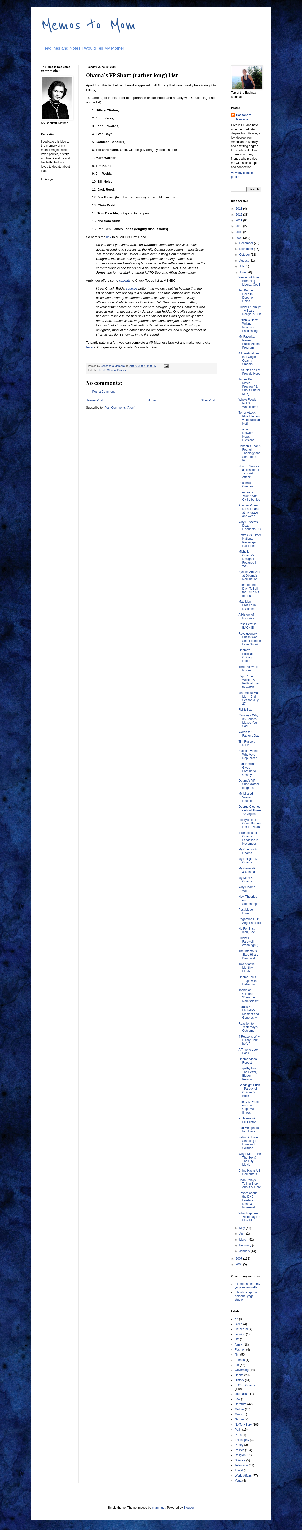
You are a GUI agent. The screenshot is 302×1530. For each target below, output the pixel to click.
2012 (239, 214)
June (242, 272)
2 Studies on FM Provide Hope (249, 372)
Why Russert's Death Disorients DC (249, 525)
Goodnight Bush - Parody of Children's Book (249, 1091)
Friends (240, 1360)
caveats (124, 280)
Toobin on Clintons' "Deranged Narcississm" (248, 995)
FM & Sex (245, 710)
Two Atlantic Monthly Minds (246, 967)
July (242, 266)
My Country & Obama (247, 851)
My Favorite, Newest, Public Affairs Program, (248, 342)
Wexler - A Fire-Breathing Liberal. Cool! (249, 281)
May (242, 1228)
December (246, 243)
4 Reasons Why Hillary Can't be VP (249, 1040)
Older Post (208, 400)
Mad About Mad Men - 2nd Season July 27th (248, 698)
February (245, 1245)
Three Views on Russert (248, 668)
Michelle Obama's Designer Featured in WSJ (247, 559)
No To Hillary (243, 1424)
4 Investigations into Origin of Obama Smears (248, 359)
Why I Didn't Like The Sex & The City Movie (249, 1159)
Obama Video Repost (247, 1061)
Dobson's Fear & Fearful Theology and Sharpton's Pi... (249, 453)
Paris (238, 1435)
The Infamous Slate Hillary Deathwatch (248, 955)
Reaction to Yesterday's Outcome (247, 1027)
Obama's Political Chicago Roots (245, 655)
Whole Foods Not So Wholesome (248, 403)
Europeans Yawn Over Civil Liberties (249, 496)
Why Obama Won (246, 889)
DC (237, 1339)
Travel (239, 1470)
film (237, 1354)
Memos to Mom (88, 26)
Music (239, 1414)
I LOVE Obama (106, 370)
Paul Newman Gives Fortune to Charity (247, 769)
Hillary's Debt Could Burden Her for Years (249, 823)
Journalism (242, 1394)
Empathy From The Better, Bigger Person (248, 1074)
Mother (239, 1409)
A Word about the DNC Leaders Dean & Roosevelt (247, 1201)
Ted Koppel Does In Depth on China (246, 296)
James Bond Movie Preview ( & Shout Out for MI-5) (249, 387)
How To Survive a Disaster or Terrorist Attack (248, 472)
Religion (240, 1455)
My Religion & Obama (247, 860)
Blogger (189, 1508)
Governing (242, 1370)
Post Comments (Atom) (120, 408)
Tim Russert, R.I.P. (246, 743)
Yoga (238, 1480)
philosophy (242, 1440)
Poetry (239, 1445)
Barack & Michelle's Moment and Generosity (248, 1012)
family (239, 1344)
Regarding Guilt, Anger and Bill (249, 921)
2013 (239, 208)
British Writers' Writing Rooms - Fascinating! (248, 325)
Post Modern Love (246, 911)
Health (239, 1375)
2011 (239, 220)
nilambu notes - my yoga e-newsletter (247, 1285)
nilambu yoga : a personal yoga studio (246, 1296)
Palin (238, 1430)
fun (237, 1365)
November (246, 249)
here (89, 347)
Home (152, 400)
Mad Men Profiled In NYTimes (247, 605)
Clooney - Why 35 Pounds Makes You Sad (248, 721)
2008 (239, 238)
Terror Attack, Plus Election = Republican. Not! (249, 418)
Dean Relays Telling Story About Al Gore (249, 1183)
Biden (239, 1324)
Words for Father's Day (248, 734)
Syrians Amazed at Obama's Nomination (249, 575)
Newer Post (95, 400)
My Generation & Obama (248, 870)
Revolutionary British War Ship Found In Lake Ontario (249, 639)
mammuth (158, 1508)
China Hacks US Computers (249, 1172)
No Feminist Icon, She (246, 930)
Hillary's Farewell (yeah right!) (248, 941)
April (242, 1234)
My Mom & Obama (245, 879)
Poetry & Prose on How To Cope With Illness (248, 1107)
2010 (239, 226)
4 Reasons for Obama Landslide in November (248, 838)
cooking (240, 1334)
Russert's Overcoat (246, 484)
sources (132, 288)
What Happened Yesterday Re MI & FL (249, 1217)
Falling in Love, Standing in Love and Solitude (248, 1143)
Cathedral (241, 1329)
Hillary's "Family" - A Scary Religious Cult (249, 311)
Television (241, 1465)
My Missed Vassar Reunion (245, 797)
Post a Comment (103, 392)
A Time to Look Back (248, 1051)
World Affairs (243, 1476)
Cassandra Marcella (243, 117)
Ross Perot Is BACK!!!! (247, 626)
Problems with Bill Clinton (247, 1120)
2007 (239, 1258)
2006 (239, 1264)
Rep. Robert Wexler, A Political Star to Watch (248, 682)
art (236, 1319)
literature (241, 1404)
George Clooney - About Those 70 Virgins (249, 810)
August (244, 260)
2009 (239, 232)
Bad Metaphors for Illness (248, 1129)
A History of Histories (246, 616)
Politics (121, 370)
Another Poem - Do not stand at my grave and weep (248, 511)
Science (240, 1460)
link (108, 237)
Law (237, 1399)
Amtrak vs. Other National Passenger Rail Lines (249, 541)
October (245, 254)
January (245, 1251)
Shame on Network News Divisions (246, 435)
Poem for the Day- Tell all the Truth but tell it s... (248, 590)
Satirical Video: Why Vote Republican (248, 754)
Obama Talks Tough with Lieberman (247, 981)
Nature (239, 1419)
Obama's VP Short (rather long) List (248, 784)
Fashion (240, 1350)
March (243, 1240)
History (239, 1380)
